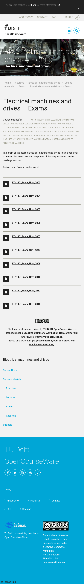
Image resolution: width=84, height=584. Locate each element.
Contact (42, 17)
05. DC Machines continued (63, 128)
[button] (77, 9)
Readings (11, 415)
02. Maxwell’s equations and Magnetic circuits (34, 124)
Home (8, 82)
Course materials (12, 379)
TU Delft (38, 472)
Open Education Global (16, 537)
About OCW (26, 17)
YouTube (30, 472)
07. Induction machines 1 (62, 131)
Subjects (7, 424)
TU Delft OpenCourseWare (58, 329)
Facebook (8, 472)
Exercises (11, 388)
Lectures (10, 397)
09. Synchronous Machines (38, 135)
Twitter (15, 472)
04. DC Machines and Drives (36, 128)
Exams (22, 86)
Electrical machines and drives (44, 82)
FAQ (54, 17)
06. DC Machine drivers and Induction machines (26, 131)
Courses (19, 82)
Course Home (10, 370)
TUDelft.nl (35, 500)
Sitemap (26, 509)
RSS (23, 472)
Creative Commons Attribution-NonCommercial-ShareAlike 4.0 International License (54, 555)
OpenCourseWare (15, 32)
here (33, 5)
